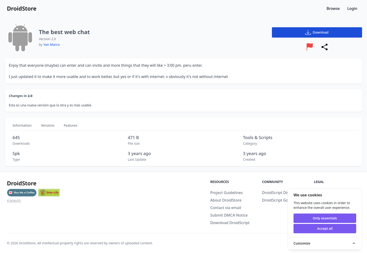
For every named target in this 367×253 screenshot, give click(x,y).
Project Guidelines (226, 192)
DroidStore (27, 243)
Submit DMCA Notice (228, 215)
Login (352, 8)
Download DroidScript (229, 222)
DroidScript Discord (279, 192)
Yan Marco (51, 44)
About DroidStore (225, 200)
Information (22, 125)
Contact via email (225, 207)
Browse (333, 8)
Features (70, 125)
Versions (47, 125)
